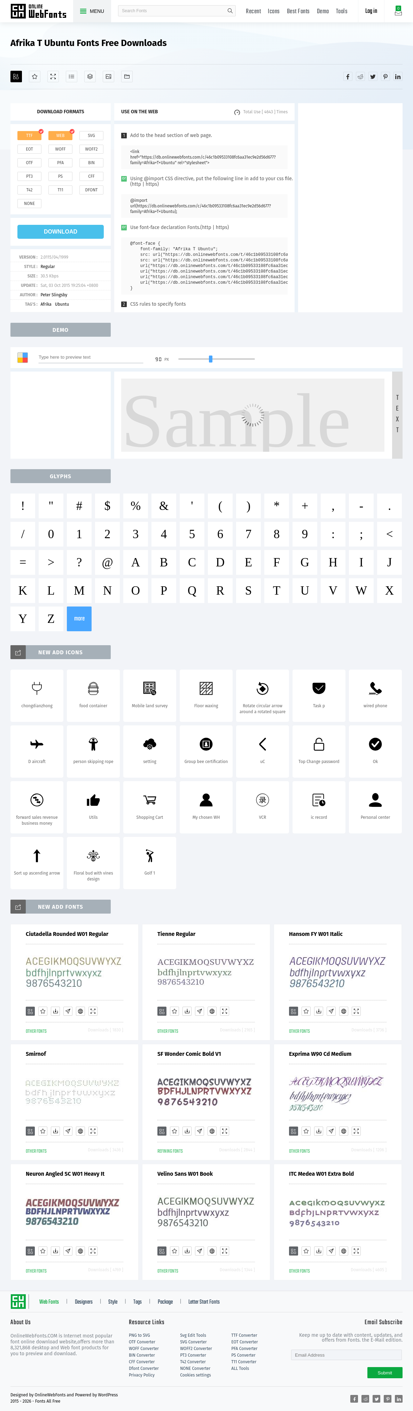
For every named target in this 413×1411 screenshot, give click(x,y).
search (230, 11)
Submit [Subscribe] (385, 1372)
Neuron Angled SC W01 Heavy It (65, 1173)
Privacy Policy (142, 1375)
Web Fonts (49, 1302)
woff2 (91, 149)
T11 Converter (243, 1361)
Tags (137, 1302)
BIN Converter (142, 1355)
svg (91, 135)
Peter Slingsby (53, 294)
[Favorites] (34, 76)
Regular (47, 266)
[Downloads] (55, 1011)
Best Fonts (298, 12)
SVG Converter (193, 1342)
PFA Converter (244, 1348)
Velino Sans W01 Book (185, 1173)
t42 (29, 190)
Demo (323, 12)
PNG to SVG (139, 1335)
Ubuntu (62, 304)
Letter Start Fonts (204, 1302)
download (60, 232)
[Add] (16, 76)
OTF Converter (142, 1342)
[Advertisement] (350, 207)
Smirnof (36, 1054)
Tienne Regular (176, 934)
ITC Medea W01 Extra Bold (321, 1173)
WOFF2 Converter (196, 1348)
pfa (60, 162)
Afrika (45, 304)
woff (60, 149)
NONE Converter (195, 1368)
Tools (342, 12)
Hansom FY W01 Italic (316, 934)
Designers (84, 1302)
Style (112, 1302)
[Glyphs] (71, 76)
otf (29, 162)
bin (91, 162)
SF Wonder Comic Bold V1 (189, 1054)
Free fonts (41, 12)
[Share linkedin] (398, 76)
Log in (371, 11)
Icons (274, 12)
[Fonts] (127, 76)
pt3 (29, 176)
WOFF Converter (144, 1348)
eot (29, 149)
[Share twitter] (372, 76)
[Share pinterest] (385, 76)
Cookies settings (195, 1375)
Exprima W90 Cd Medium (320, 1054)
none (29, 203)
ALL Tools (240, 1368)
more (79, 619)
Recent (253, 12)
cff (91, 176)
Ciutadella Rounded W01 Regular (67, 934)
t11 (60, 190)
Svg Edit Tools (193, 1335)
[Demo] (53, 76)
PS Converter (243, 1355)
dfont (91, 190)
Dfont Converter (144, 1368)
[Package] (90, 76)
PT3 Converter (193, 1355)
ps (60, 176)
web (60, 135)
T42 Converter (193, 1361)
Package (165, 1302)
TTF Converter (244, 1335)
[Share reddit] (360, 76)
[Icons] (108, 76)
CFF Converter (142, 1361)
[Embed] (80, 1011)
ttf (29, 135)
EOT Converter (244, 1342)
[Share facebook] (347, 76)
